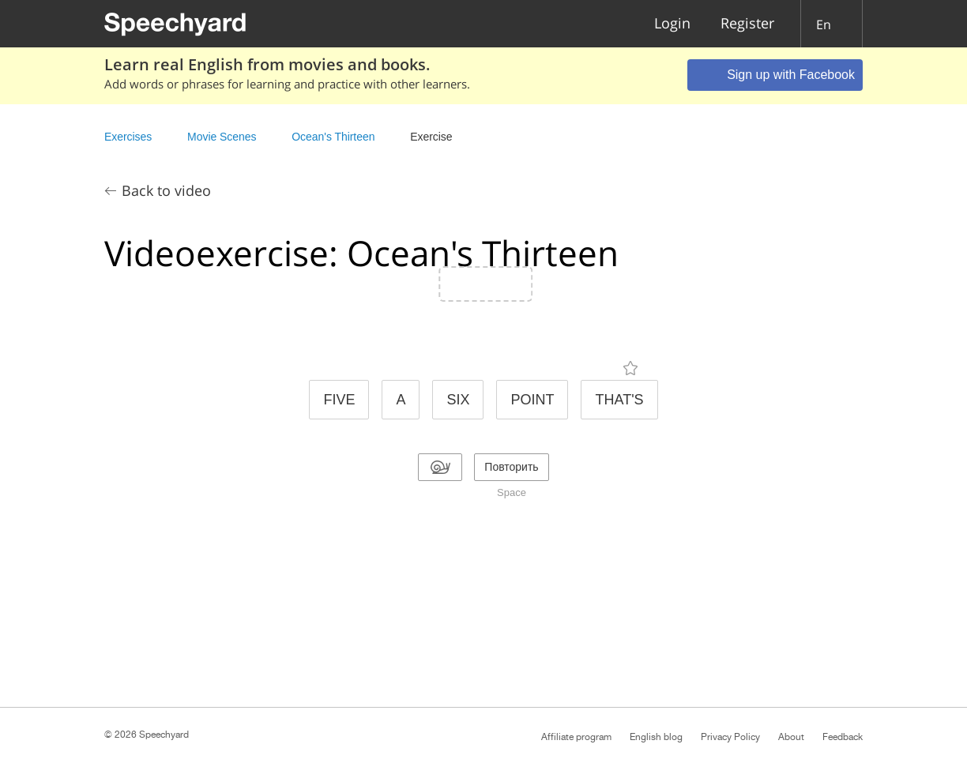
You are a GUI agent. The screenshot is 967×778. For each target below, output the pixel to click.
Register (747, 24)
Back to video (166, 190)
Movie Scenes (221, 136)
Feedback (842, 736)
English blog (656, 736)
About (791, 736)
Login (672, 24)
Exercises (128, 136)
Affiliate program (576, 736)
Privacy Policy (730, 736)
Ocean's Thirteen (333, 136)
